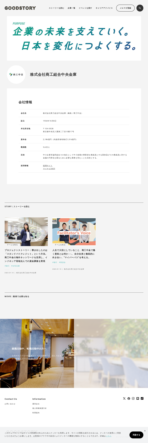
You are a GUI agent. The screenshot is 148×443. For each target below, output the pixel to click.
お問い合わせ (10, 404)
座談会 (63, 262)
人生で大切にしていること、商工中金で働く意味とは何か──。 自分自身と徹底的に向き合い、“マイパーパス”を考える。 (73, 254)
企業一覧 (71, 8)
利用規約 (36, 413)
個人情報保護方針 (39, 408)
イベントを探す (85, 8)
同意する (136, 435)
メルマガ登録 (125, 8)
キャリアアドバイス (104, 8)
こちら (109, 436)
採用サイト (48, 166)
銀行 (8, 266)
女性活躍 (16, 266)
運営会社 (36, 404)
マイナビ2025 (49, 169)
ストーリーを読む (56, 8)
